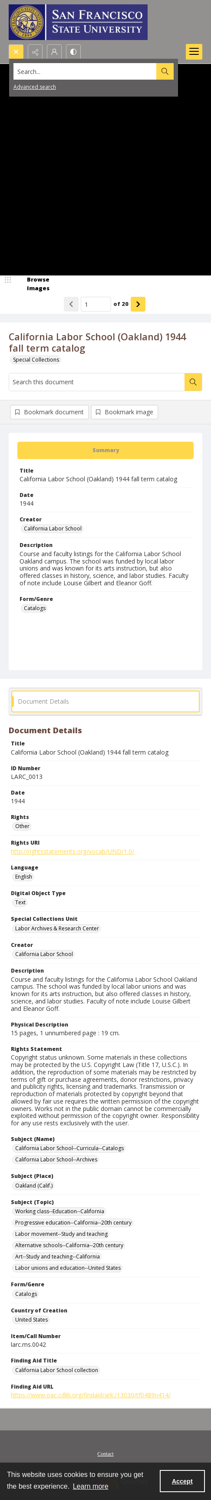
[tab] (105, 450)
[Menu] (194, 52)
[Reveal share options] (35, 52)
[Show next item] (138, 304)
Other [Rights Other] (22, 826)
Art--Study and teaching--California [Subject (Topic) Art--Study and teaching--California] (57, 1256)
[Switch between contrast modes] (73, 52)
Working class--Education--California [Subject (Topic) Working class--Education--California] (59, 1211)
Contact (105, 1454)
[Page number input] (96, 304)
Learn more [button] (91, 1486)
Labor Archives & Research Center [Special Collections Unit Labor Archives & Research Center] (57, 928)
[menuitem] (105, 1453)
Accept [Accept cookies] (182, 1481)
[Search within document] (193, 382)
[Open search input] (16, 52)
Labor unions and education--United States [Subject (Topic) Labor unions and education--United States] (68, 1268)
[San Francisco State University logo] (78, 22)
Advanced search (34, 87)
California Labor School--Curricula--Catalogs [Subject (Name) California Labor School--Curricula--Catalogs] (69, 1148)
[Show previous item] (71, 304)
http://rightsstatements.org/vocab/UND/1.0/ (72, 851)
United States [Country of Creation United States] (31, 1319)
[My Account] (54, 52)
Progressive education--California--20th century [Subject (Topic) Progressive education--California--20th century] (73, 1222)
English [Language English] (23, 876)
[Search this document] (97, 382)
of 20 (121, 304)
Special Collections (36, 359)
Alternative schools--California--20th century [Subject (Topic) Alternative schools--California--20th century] (69, 1245)
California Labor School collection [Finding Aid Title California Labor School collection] (56, 1370)
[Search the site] (85, 71)
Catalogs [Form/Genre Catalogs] (35, 608)
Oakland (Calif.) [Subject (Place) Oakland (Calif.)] (34, 1185)
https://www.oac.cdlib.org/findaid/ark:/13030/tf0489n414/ (91, 1395)
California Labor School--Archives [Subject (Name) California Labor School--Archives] (56, 1159)
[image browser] (32, 283)
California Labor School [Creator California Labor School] (53, 528)
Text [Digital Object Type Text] (20, 902)
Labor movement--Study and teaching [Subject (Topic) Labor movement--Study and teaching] (61, 1234)
